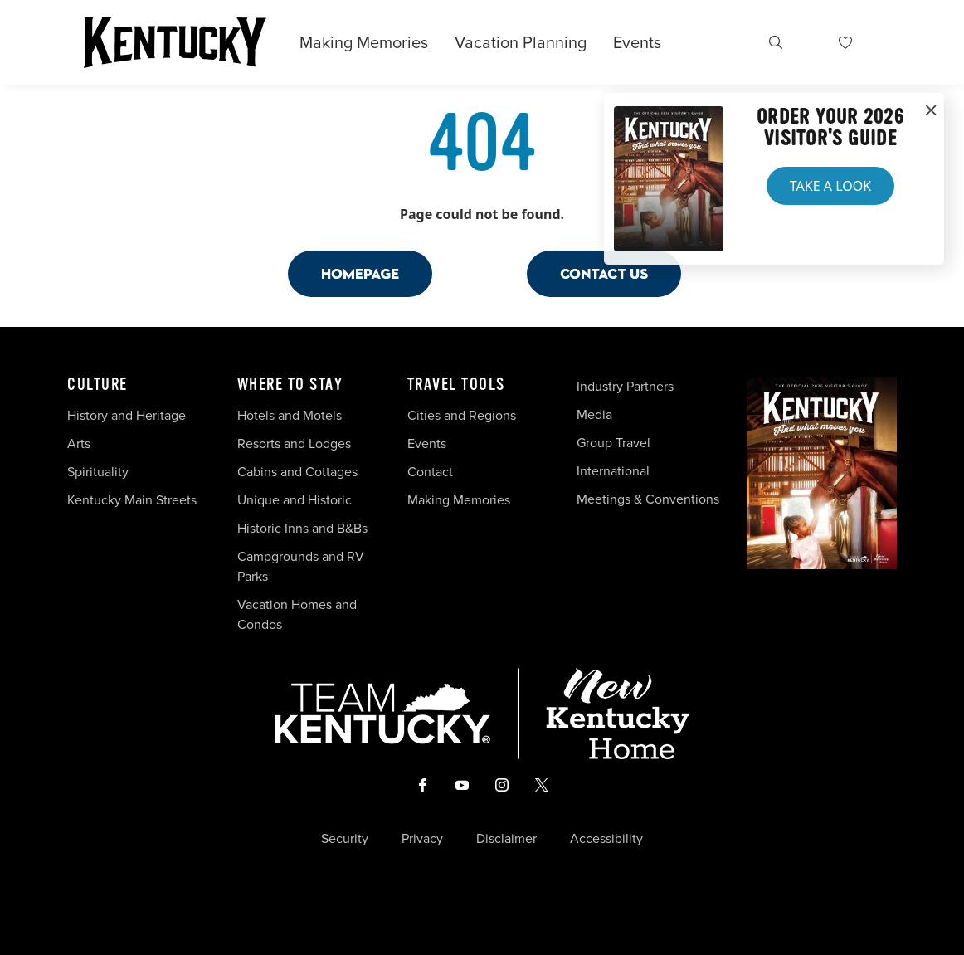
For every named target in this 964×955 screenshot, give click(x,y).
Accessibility (606, 838)
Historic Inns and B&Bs (302, 528)
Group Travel (613, 442)
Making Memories (363, 42)
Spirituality (99, 471)
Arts (78, 443)
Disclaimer (506, 838)
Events (637, 42)
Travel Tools (456, 385)
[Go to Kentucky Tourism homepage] (175, 42)
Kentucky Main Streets (132, 499)
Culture (97, 385)
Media (594, 414)
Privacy (422, 838)
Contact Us (604, 273)
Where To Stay (290, 385)
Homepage (360, 273)
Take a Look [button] (830, 186)
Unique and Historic (294, 499)
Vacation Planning (521, 42)
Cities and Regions (461, 415)
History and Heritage (128, 415)
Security (344, 838)
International (613, 470)
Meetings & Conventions (648, 499)
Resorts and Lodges (294, 443)
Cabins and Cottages (297, 471)
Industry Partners (625, 386)
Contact (430, 471)
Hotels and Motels (289, 415)
